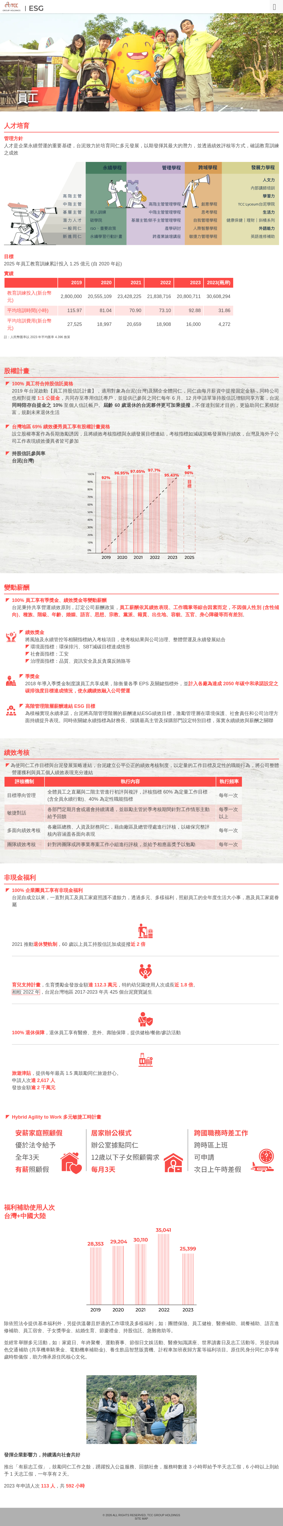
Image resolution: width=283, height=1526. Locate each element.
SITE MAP (141, 1518)
